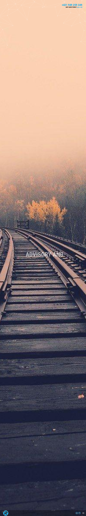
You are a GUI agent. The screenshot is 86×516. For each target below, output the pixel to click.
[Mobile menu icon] (83, 513)
